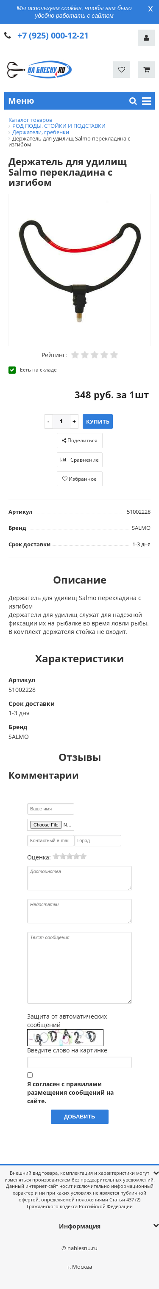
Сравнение (80, 459)
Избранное (79, 478)
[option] (79, 270)
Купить (97, 421)
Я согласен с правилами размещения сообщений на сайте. (70, 1092)
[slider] (69, 856)
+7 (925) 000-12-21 (53, 35)
